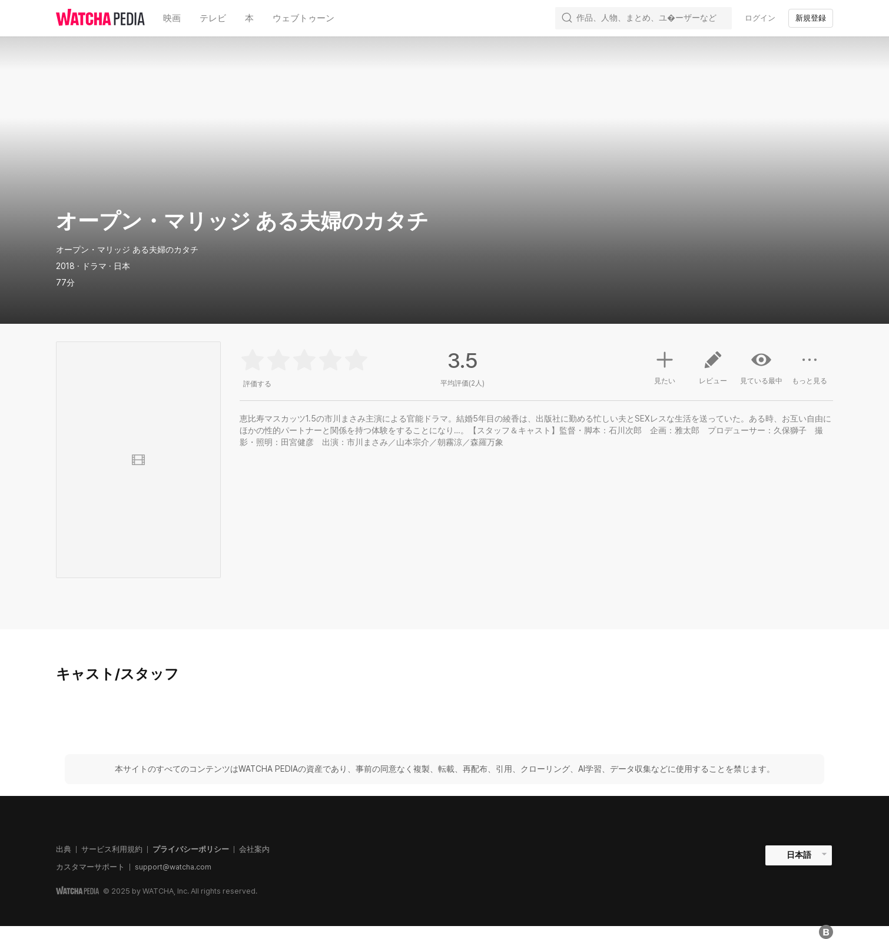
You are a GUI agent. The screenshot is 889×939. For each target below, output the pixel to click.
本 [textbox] (249, 18)
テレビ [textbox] (213, 18)
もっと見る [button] (809, 372)
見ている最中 (761, 367)
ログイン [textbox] (760, 18)
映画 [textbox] (172, 18)
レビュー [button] (713, 372)
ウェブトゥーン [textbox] (303, 18)
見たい (664, 366)
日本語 (799, 855)
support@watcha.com (173, 866)
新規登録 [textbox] (810, 18)
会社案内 (254, 849)
